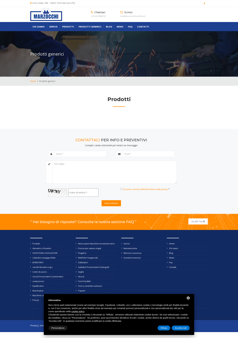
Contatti (143, 26)
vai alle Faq (198, 221)
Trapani (81, 290)
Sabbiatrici (83, 262)
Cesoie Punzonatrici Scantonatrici (47, 276)
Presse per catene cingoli (89, 248)
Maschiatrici (37, 290)
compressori (38, 281)
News (120, 26)
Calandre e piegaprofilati (43, 257)
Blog (109, 26)
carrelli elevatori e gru (42, 267)
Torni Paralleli (84, 281)
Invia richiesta (111, 203)
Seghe (81, 271)
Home (33, 81)
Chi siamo (38, 26)
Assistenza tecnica (132, 257)
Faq (130, 26)
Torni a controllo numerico (90, 286)
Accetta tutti (181, 328)
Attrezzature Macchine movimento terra (96, 243)
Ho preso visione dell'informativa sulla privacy (145, 189)
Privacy (34, 325)
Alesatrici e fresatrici (41, 248)
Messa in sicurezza (132, 253)
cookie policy (77, 311)
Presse (35, 300)
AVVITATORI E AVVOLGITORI (44, 253)
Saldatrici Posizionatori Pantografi (93, 267)
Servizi (53, 26)
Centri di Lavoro (39, 271)
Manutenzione (130, 248)
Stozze (81, 276)
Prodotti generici (90, 26)
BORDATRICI (37, 262)
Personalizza (58, 328)
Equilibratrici (38, 286)
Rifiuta (164, 328)
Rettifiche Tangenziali (88, 257)
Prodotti (68, 26)
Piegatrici (82, 253)
